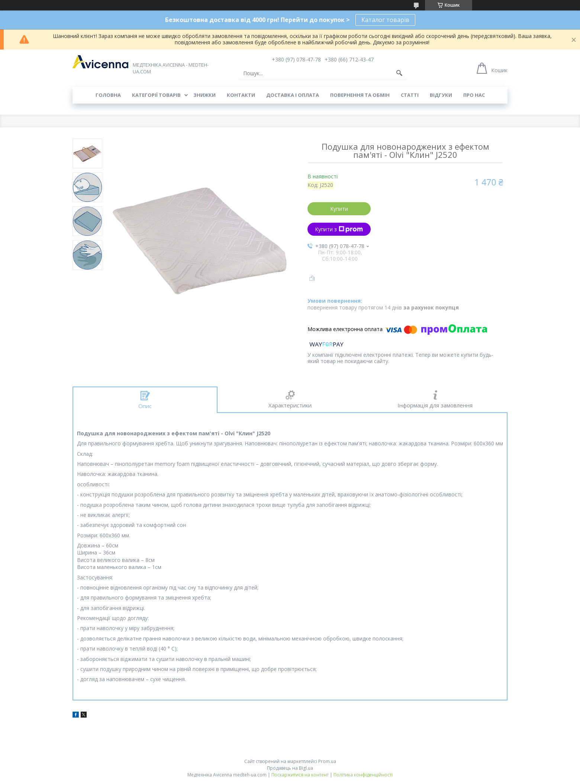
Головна (108, 95)
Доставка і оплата (292, 95)
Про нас (474, 95)
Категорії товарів (156, 95)
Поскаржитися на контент (300, 775)
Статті (410, 95)
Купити (339, 208)
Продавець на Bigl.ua (290, 768)
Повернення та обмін (360, 95)
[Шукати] (399, 73)
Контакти (241, 95)
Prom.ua (327, 761)
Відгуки (441, 95)
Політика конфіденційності (363, 775)
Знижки (204, 95)
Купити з (339, 229)
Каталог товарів (385, 20)
